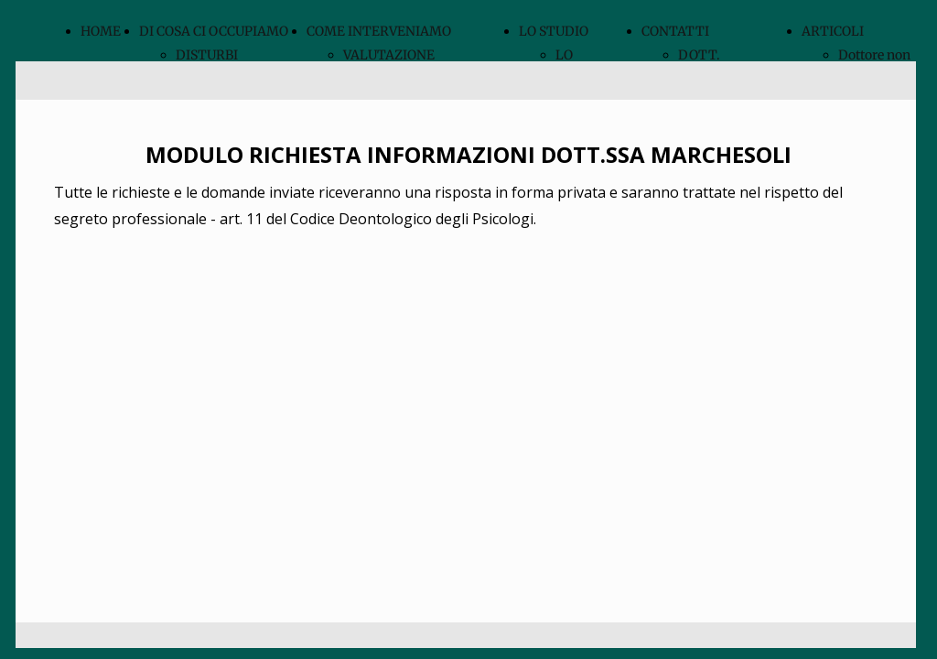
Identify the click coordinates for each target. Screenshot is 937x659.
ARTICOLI (833, 31)
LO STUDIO (553, 31)
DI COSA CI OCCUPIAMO (213, 31)
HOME (101, 31)
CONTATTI (675, 31)
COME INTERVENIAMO (379, 31)
